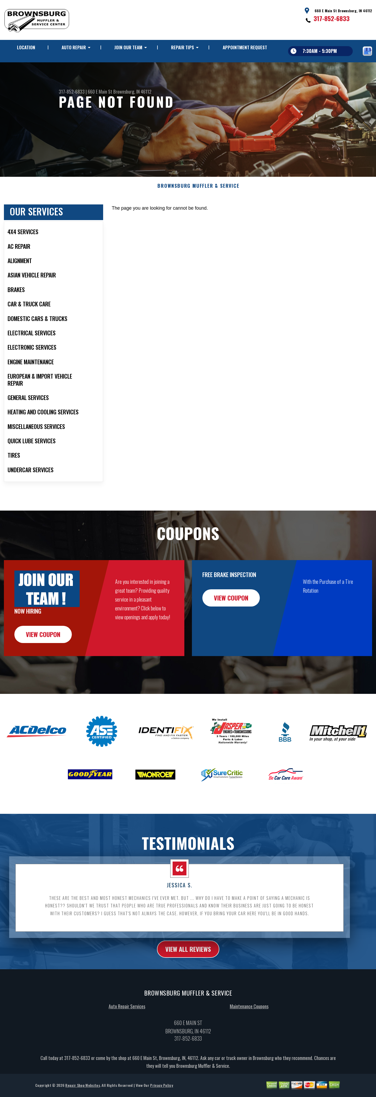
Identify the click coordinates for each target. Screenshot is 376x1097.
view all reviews (188, 955)
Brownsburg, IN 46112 (132, 91)
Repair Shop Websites (82, 1091)
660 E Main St (100, 91)
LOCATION (26, 47)
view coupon (43, 640)
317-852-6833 (332, 18)
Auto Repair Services (127, 1012)
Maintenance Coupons (249, 1012)
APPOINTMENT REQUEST (245, 47)
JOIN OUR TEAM (128, 47)
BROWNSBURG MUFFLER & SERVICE (198, 192)
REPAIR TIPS (182, 47)
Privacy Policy (161, 1091)
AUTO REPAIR (74, 47)
